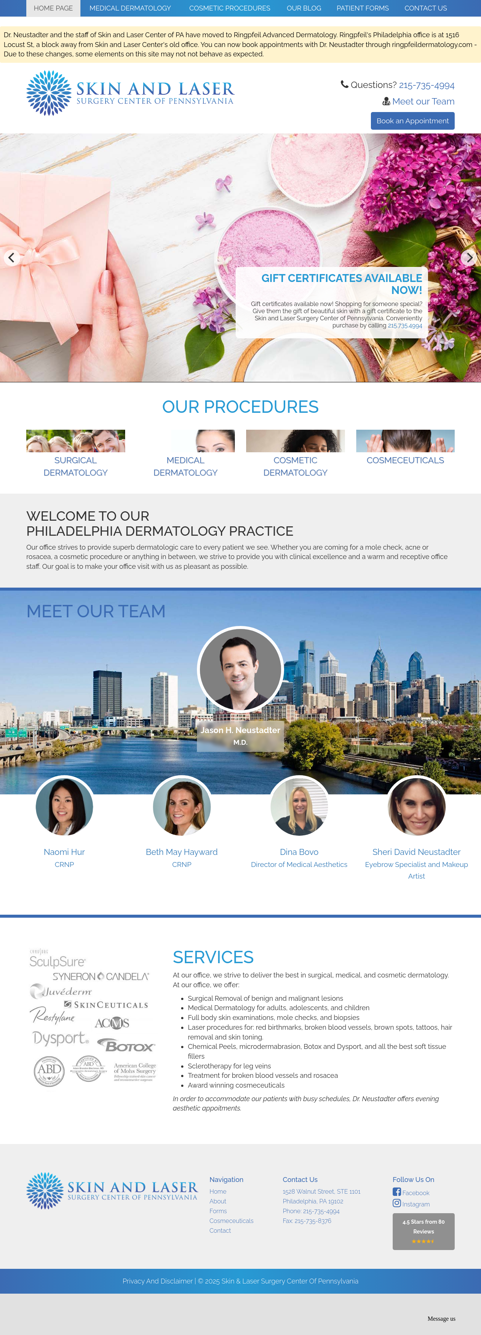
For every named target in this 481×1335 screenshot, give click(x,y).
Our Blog (304, 8)
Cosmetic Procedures (230, 8)
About (218, 1242)
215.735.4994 (405, 325)
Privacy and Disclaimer (159, 1322)
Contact (220, 1272)
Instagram (411, 1245)
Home (218, 1233)
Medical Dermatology (130, 8)
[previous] (12, 258)
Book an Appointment (413, 121)
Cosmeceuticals (232, 1262)
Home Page (53, 8)
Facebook (411, 1234)
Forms (218, 1252)
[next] (469, 258)
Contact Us (426, 8)
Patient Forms (363, 8)
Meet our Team (423, 101)
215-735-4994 (427, 84)
